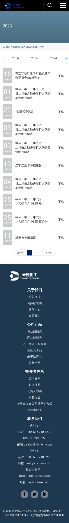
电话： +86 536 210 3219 (34, 457)
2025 (34, 58)
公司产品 (34, 324)
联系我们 (34, 316)
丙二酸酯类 (34, 337)
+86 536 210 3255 (34, 438)
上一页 (20, 252)
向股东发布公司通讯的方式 (34, 403)
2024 (53, 58)
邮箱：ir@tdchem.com (34, 482)
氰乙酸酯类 (34, 331)
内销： (34, 425)
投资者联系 (34, 410)
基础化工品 (34, 350)
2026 (15, 58)
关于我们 (34, 290)
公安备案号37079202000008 (47, 515)
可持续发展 (34, 303)
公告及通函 (31, 46)
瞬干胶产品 (34, 356)
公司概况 (34, 297)
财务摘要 (34, 385)
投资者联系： (34, 469)
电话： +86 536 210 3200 (34, 432)
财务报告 (34, 397)
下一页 (48, 252)
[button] (66, 58)
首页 (8, 46)
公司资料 (34, 378)
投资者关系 (18, 46)
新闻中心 (34, 309)
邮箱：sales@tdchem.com (34, 444)
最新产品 (34, 363)
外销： (34, 451)
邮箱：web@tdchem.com (34, 463)
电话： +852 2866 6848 (34, 476)
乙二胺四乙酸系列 (34, 344)
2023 (41, 46)
